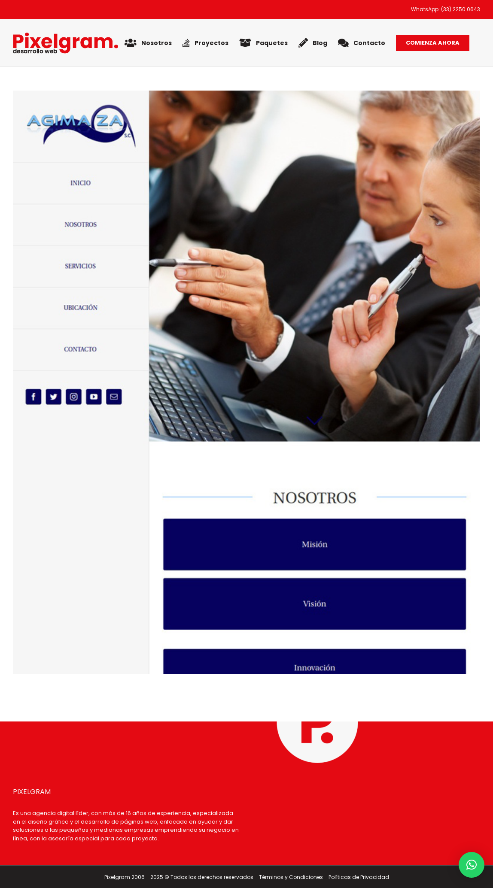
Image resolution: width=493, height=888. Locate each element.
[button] (471, 865)
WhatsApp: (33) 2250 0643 (445, 9)
